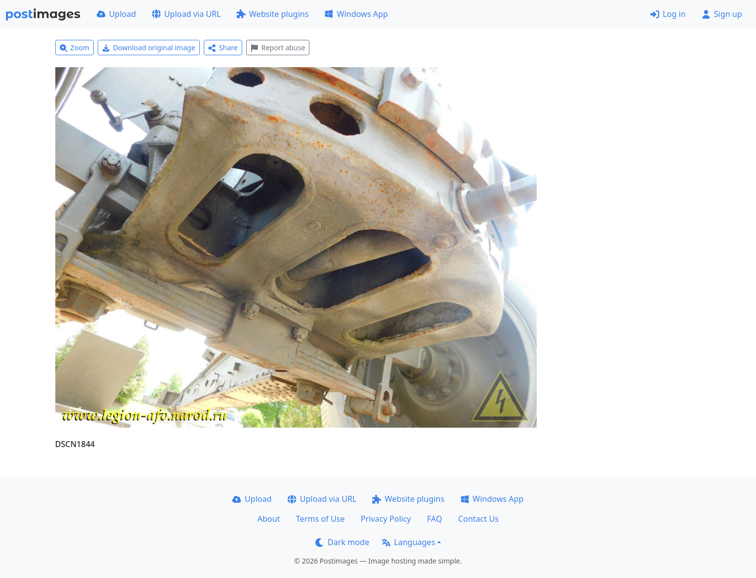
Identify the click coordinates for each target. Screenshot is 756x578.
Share (223, 47)
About (268, 518)
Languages (408, 542)
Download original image (148, 47)
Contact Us (478, 518)
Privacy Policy (386, 518)
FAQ (434, 518)
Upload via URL (186, 13)
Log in (668, 13)
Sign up (722, 13)
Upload (116, 13)
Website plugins (272, 13)
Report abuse (278, 47)
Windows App (356, 13)
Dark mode (342, 542)
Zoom (75, 47)
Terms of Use (320, 518)
